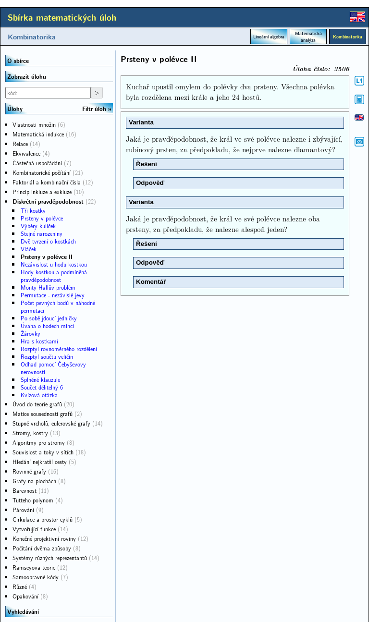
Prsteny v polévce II (47, 256)
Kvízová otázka (39, 394)
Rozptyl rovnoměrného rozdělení (59, 348)
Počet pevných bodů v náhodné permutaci (58, 306)
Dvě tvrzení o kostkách (48, 241)
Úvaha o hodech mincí (47, 325)
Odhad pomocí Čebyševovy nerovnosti (53, 368)
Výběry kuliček (38, 225)
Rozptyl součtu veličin (47, 356)
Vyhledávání (23, 611)
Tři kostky (33, 210)
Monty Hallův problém (48, 287)
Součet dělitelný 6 (42, 387)
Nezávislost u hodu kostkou (54, 264)
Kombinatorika (32, 36)
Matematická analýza (308, 36)
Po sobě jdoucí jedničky (49, 318)
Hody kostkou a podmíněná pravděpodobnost (54, 276)
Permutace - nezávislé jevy (53, 295)
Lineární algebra (268, 36)
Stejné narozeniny (41, 233)
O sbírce (18, 60)
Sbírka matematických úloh (62, 17)
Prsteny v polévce (42, 218)
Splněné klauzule (40, 379)
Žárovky (30, 333)
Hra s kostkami (39, 341)
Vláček (29, 248)
